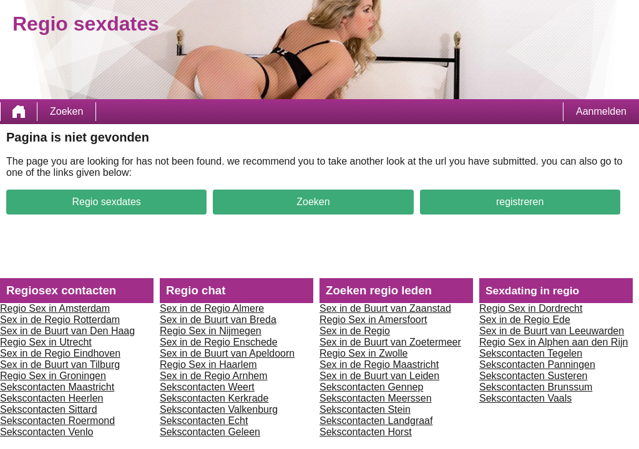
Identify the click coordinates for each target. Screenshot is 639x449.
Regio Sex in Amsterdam (55, 308)
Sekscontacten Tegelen (530, 353)
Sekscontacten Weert (207, 387)
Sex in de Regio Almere (212, 308)
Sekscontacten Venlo (46, 432)
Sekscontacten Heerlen (51, 398)
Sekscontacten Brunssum (535, 387)
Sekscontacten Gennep (371, 387)
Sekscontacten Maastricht (57, 387)
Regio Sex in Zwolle (363, 353)
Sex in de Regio (355, 331)
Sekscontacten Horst (366, 432)
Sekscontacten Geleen (210, 432)
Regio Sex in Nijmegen (210, 331)
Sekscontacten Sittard (48, 409)
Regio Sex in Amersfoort (373, 319)
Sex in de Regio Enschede (219, 342)
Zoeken (66, 111)
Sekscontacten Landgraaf (376, 420)
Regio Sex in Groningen (53, 375)
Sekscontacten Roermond (57, 420)
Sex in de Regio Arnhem (214, 375)
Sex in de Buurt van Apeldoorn (227, 353)
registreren (520, 201)
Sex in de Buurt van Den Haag (67, 331)
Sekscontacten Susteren (533, 375)
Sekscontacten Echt (204, 420)
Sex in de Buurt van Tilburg (60, 364)
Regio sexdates (106, 201)
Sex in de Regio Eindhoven (60, 353)
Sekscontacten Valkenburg (219, 409)
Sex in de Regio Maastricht (379, 364)
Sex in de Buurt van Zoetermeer (390, 342)
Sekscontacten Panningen (537, 364)
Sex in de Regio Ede (524, 319)
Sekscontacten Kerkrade (214, 398)
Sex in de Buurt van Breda (218, 319)
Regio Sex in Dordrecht (530, 308)
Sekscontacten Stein (365, 409)
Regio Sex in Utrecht (46, 342)
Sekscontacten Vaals (525, 398)
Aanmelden (601, 111)
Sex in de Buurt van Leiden (379, 375)
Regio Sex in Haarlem (208, 364)
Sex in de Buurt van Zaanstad (385, 308)
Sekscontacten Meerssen (376, 398)
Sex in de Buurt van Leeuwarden (551, 331)
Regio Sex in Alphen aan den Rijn (553, 342)
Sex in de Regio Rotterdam (60, 319)
